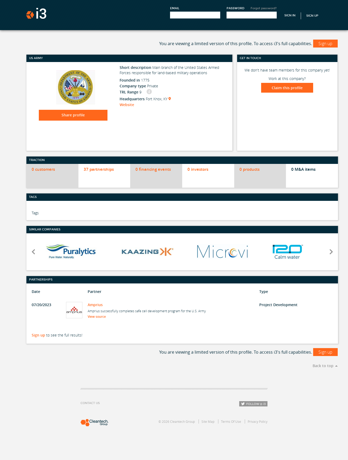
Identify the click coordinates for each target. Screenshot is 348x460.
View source (98, 316)
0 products (249, 169)
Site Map (207, 421)
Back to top (323, 365)
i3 (36, 13)
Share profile (73, 114)
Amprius (95, 304)
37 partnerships (99, 169)
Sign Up (312, 15)
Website (127, 104)
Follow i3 (253, 403)
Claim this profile (287, 87)
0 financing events (153, 169)
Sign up (325, 43)
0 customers (43, 169)
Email (174, 8)
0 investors (197, 169)
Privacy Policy (257, 421)
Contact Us (90, 403)
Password (235, 8)
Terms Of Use (231, 421)
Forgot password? (264, 8)
